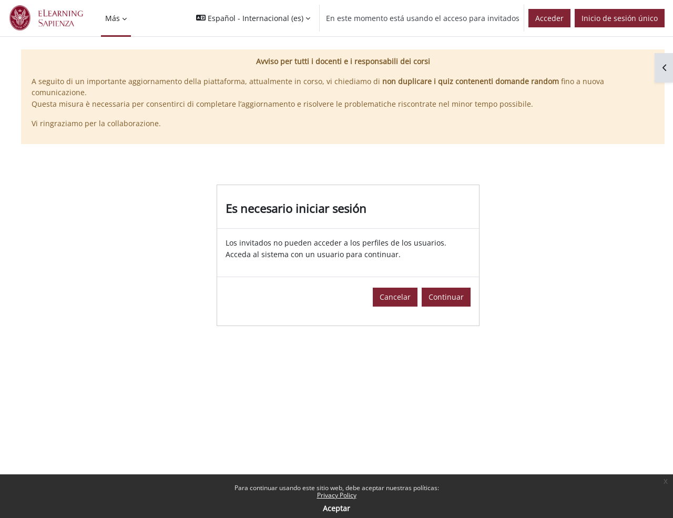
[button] (253, 18)
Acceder (549, 18)
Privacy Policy (336, 495)
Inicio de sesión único (620, 18)
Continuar (446, 297)
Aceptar (336, 508)
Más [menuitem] (112, 18)
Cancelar (395, 297)
